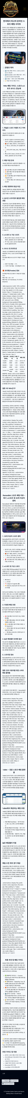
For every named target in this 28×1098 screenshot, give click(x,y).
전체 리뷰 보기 (6, 488)
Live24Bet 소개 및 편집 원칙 (12, 1067)
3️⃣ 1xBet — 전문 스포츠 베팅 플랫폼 (14, 79)
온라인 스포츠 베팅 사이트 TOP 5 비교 (15, 1055)
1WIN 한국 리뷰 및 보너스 (11, 1061)
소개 (4, 1073)
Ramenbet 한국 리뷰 (10, 1065)
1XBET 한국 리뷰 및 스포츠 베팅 (13, 1063)
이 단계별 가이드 (8, 1043)
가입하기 (12, 488)
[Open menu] (24, 9)
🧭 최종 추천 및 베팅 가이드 (12, 81)
